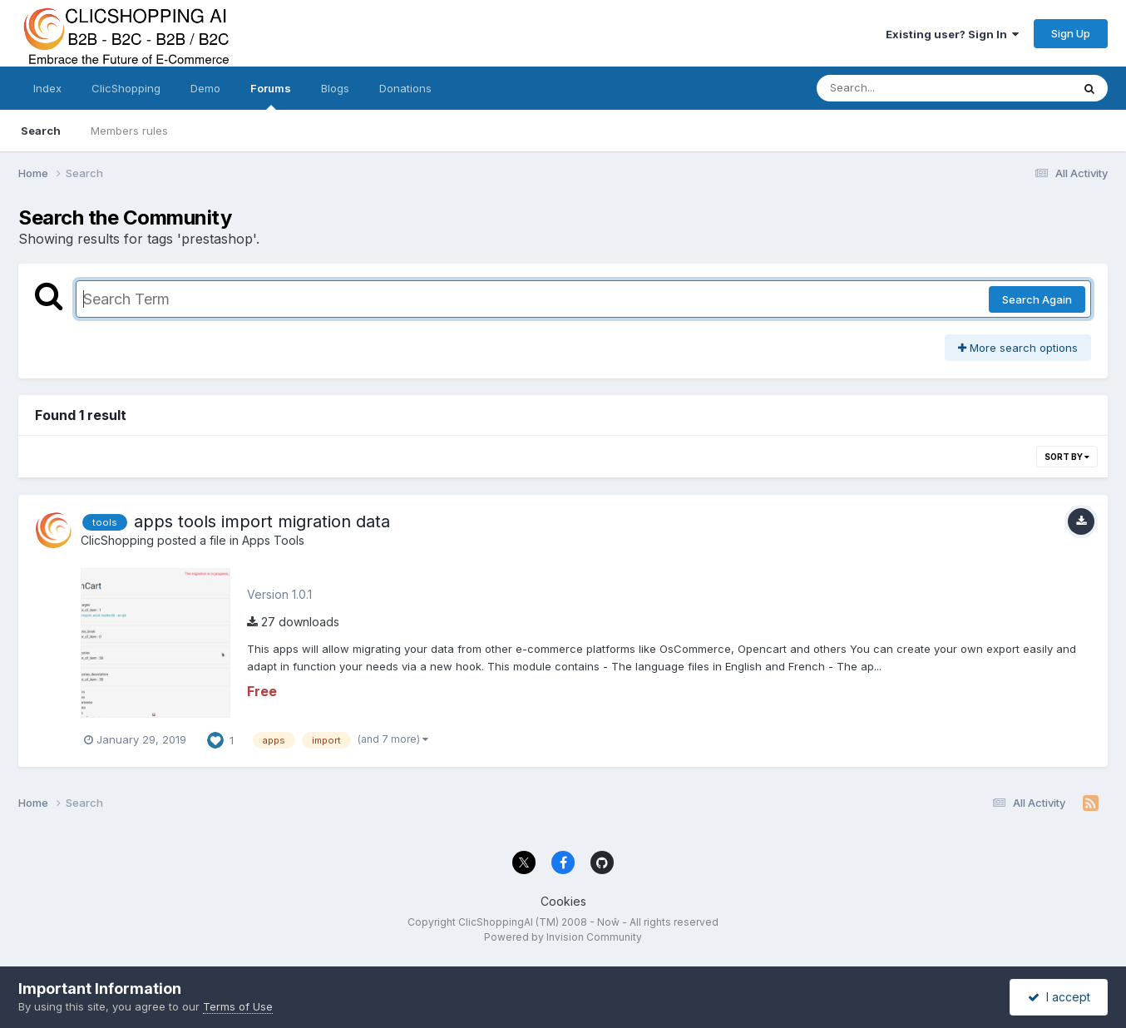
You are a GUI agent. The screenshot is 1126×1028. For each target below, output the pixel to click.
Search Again (1037, 299)
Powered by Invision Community (563, 937)
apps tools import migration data (262, 521)
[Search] (898, 88)
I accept (1059, 997)
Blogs (335, 88)
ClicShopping (126, 88)
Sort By (1067, 457)
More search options (1018, 347)
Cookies (563, 901)
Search (41, 130)
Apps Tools (273, 540)
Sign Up (1070, 33)
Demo (205, 88)
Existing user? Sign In (952, 34)
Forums (270, 96)
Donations (405, 88)
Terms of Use (238, 1006)
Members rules (129, 130)
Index (47, 88)
